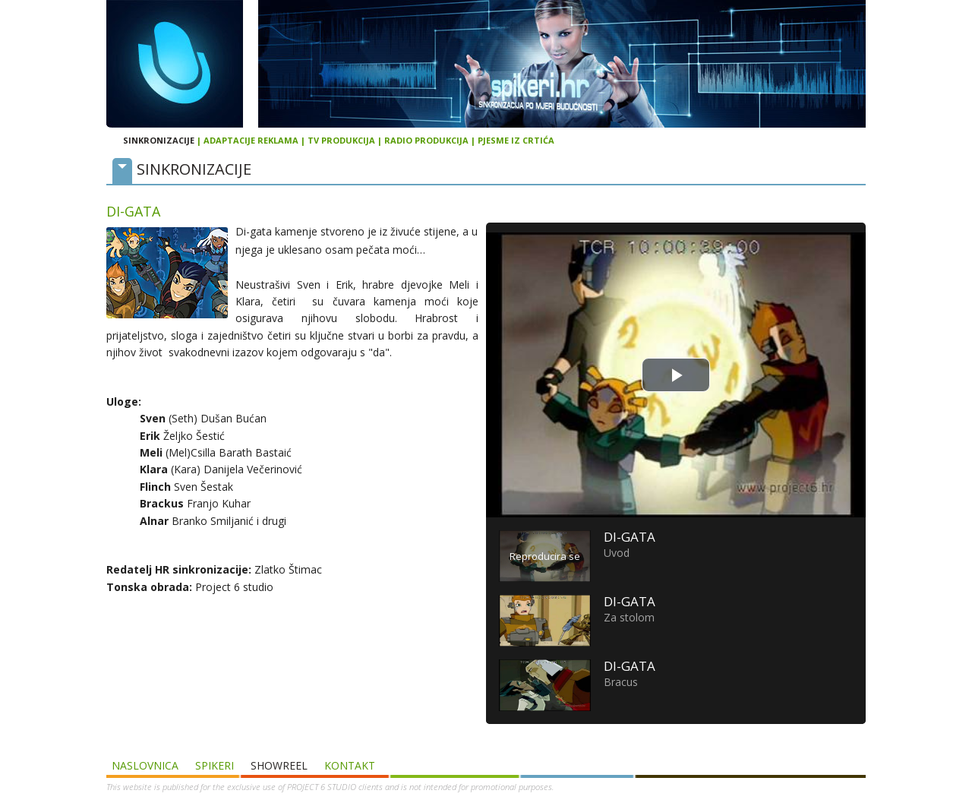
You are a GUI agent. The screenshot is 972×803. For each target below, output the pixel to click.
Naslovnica (145, 765)
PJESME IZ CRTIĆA (516, 140)
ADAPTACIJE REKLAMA (251, 140)
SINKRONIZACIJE (158, 140)
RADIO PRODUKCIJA (426, 140)
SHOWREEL (279, 765)
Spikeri (214, 765)
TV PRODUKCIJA (341, 140)
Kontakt (349, 765)
